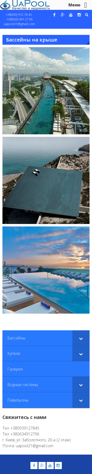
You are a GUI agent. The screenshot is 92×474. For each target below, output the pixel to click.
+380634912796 (25, 434)
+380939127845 (25, 428)
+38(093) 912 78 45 (19, 14)
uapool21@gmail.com (19, 24)
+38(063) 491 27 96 (19, 19)
